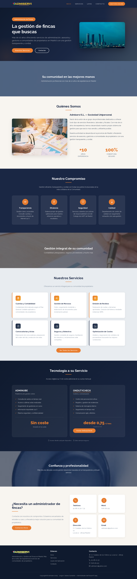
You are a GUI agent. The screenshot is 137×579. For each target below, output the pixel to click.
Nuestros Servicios (22, 50)
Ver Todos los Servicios (69, 350)
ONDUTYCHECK (82, 390)
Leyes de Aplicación (57, 561)
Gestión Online (116, 4)
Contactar (42, 50)
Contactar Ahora (21, 528)
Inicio (68, 4)
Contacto (100, 4)
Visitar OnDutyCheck (84, 430)
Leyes (89, 4)
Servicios (79, 4)
